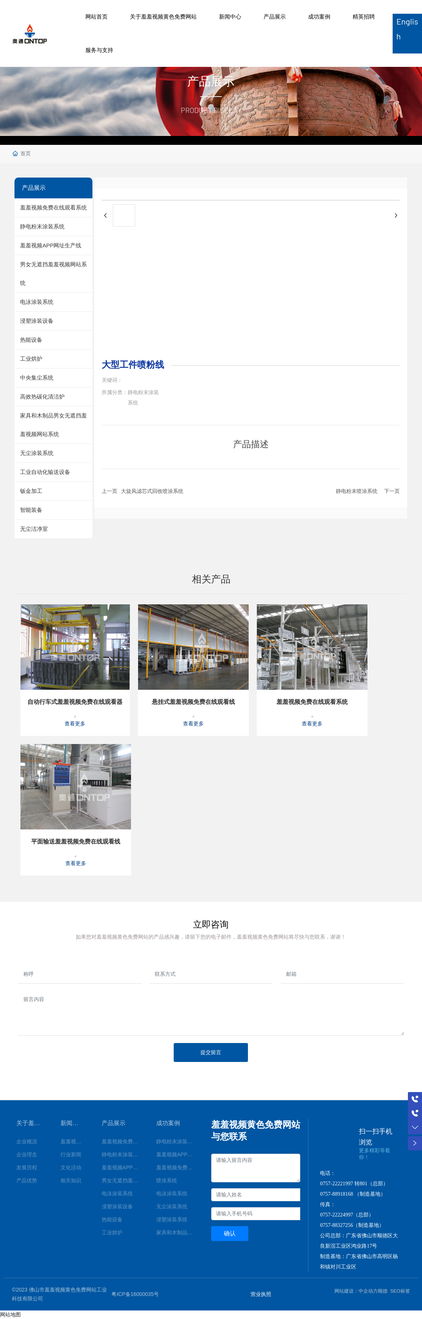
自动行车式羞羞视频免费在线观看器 (74, 702)
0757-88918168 (336, 1194)
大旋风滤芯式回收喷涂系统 (152, 491)
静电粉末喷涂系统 (356, 491)
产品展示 (275, 16)
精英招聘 (364, 16)
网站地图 (10, 1315)
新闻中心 (230, 16)
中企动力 (368, 1291)
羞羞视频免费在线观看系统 (312, 702)
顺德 (382, 1291)
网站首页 (96, 16)
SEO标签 (400, 1291)
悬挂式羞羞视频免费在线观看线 (193, 702)
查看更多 (75, 724)
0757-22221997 (336, 1183)
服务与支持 (99, 50)
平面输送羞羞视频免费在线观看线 (75, 841)
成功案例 (319, 16)
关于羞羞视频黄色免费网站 (163, 16)
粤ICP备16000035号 (135, 1294)
